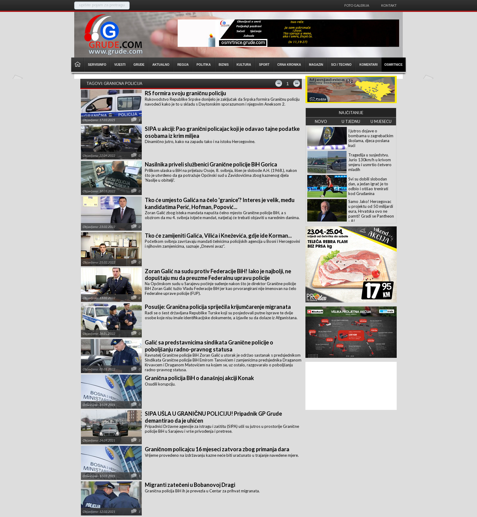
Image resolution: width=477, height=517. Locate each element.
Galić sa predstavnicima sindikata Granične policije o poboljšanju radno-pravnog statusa (209, 346)
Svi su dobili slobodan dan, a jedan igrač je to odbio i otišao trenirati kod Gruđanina (368, 186)
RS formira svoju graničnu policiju (185, 93)
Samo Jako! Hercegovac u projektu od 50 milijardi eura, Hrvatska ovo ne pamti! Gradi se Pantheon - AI (371, 211)
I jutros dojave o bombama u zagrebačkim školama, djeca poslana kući (370, 138)
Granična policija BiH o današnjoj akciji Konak (199, 378)
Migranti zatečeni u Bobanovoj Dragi (190, 484)
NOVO (321, 121)
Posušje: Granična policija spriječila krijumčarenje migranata (218, 306)
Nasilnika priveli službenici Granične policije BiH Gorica (211, 164)
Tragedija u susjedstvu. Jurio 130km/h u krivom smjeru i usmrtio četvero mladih (370, 162)
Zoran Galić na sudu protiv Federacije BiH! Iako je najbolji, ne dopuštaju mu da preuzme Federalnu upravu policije (218, 274)
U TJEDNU (351, 121)
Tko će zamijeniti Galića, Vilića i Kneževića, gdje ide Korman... (218, 235)
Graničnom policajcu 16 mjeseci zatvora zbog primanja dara (217, 449)
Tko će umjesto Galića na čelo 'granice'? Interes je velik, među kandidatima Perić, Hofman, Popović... (219, 203)
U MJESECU (381, 121)
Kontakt (389, 5)
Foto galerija (356, 5)
